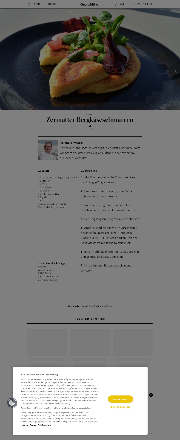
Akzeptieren (120, 399)
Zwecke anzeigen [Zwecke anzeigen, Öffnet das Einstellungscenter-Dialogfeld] (120, 407)
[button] (12, 403)
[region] (80, 401)
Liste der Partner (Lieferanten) (35, 425)
